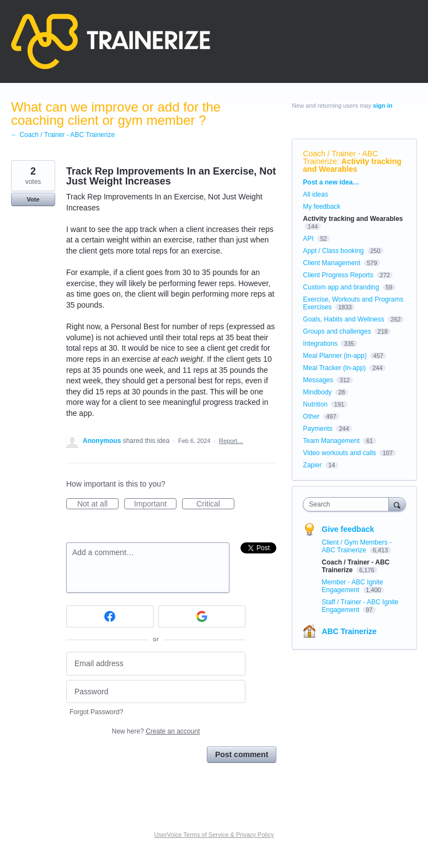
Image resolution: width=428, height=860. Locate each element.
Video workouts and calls (339, 453)
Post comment (241, 754)
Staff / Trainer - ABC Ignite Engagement (360, 606)
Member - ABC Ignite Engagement (352, 586)
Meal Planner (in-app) (334, 356)
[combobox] (348, 504)
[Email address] (155, 664)
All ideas (315, 194)
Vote (32, 199)
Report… (231, 440)
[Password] (155, 692)
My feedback (321, 206)
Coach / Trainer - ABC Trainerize (340, 157)
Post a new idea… (331, 182)
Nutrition (315, 404)
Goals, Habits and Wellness (343, 319)
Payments (317, 428)
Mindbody (317, 392)
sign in (382, 105)
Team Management (331, 441)
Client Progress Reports (338, 275)
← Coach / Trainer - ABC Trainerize (63, 135)
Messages (318, 380)
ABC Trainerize (349, 631)
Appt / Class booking (333, 251)
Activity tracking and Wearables (352, 165)
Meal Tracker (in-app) (334, 368)
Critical (215, 504)
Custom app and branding (341, 287)
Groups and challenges (337, 331)
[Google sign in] (202, 616)
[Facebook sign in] (110, 616)
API (308, 238)
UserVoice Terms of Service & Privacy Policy (214, 834)
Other (311, 416)
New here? (156, 731)
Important (155, 504)
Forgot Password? (96, 712)
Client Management (331, 263)
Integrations (320, 343)
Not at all (98, 504)
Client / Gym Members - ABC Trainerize (357, 546)
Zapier (312, 465)
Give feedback (348, 529)
